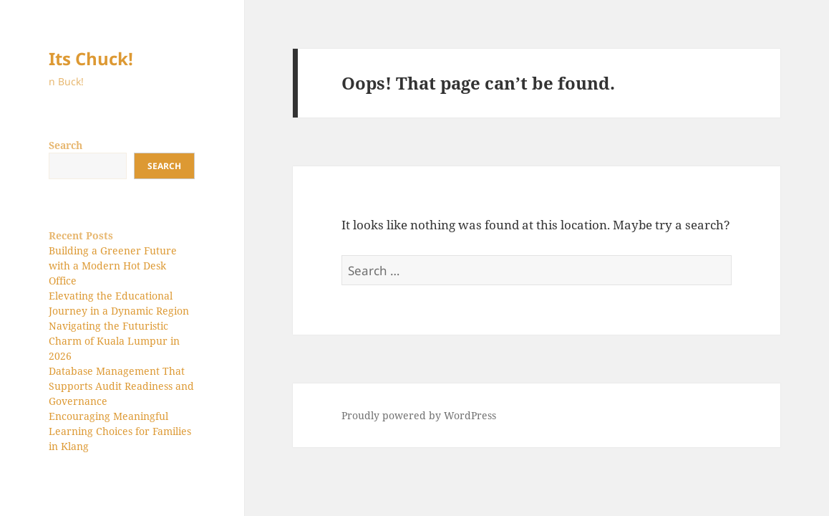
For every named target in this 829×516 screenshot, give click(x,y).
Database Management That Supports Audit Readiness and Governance (121, 386)
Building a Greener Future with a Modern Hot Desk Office (113, 265)
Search (65, 145)
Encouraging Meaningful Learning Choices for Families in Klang (120, 431)
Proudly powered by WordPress (418, 415)
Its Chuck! (91, 58)
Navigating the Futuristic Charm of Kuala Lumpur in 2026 (114, 341)
